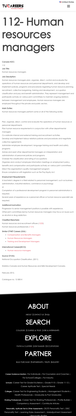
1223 (41, 223)
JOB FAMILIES (39, 346)
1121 (31, 227)
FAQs (47, 314)
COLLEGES (20, 330)
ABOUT (28, 314)
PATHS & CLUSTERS (25, 346)
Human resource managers (19, 250)
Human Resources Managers (19, 238)
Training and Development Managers (23, 241)
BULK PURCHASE (23, 362)
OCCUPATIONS (52, 346)
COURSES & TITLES (33, 330)
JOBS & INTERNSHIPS (50, 330)
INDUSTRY (55, 362)
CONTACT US (38, 314)
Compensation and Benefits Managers (24, 235)
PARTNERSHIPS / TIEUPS (40, 362)
